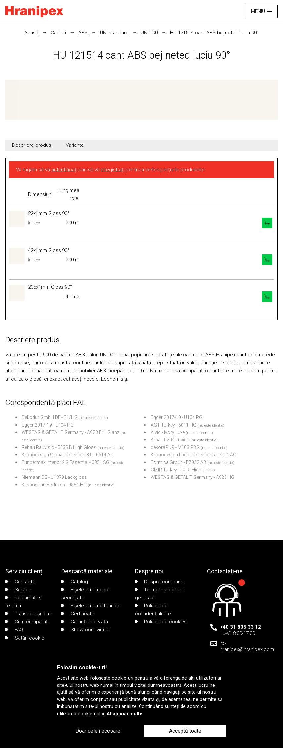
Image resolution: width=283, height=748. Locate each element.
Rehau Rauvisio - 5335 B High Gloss (59, 447)
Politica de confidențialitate (153, 610)
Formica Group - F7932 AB (178, 462)
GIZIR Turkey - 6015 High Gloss (183, 469)
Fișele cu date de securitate (85, 594)
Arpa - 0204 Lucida (170, 439)
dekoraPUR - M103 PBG (175, 447)
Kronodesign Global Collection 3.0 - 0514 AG (68, 454)
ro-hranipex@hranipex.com (247, 646)
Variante (75, 145)
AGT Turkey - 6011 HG (173, 425)
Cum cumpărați (27, 622)
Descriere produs (31, 145)
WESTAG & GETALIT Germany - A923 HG (192, 477)
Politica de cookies (161, 622)
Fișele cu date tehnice (91, 606)
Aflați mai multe (124, 714)
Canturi (58, 33)
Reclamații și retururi (24, 601)
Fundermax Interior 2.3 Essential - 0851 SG (65, 462)
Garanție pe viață (84, 622)
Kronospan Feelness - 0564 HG (54, 484)
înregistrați (112, 170)
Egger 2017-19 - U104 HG (48, 425)
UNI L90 (149, 33)
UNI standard (114, 33)
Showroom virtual (85, 630)
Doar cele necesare (97, 731)
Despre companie (159, 582)
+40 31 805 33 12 (240, 627)
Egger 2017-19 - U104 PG (176, 417)
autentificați (64, 170)
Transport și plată (29, 614)
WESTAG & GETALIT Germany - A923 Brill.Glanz (70, 432)
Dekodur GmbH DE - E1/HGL (51, 417)
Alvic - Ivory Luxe (168, 432)
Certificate (77, 614)
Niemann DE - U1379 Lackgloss (54, 477)
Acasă (31, 33)
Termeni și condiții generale (160, 594)
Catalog (74, 582)
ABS (83, 33)
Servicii (18, 590)
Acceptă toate (185, 731)
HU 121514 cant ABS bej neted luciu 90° (214, 33)
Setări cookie (24, 638)
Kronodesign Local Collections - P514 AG (193, 454)
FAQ (14, 630)
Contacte (20, 582)
